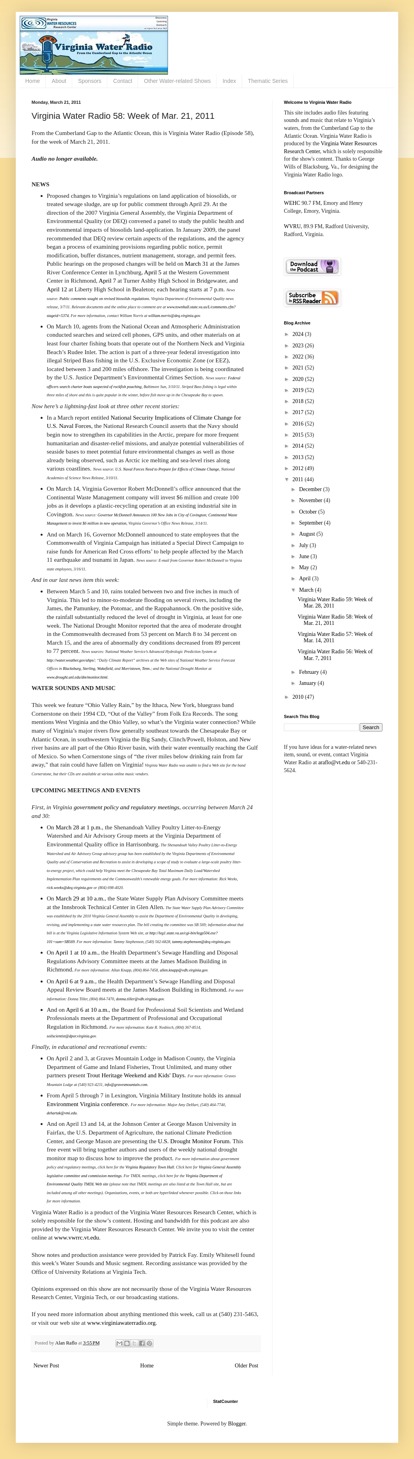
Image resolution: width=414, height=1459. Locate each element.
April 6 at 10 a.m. (87, 1009)
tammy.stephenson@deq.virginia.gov (201, 942)
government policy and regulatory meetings (126, 807)
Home (32, 81)
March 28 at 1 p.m (78, 827)
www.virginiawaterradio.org (121, 1322)
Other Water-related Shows (177, 81)
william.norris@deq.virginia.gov (174, 315)
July (304, 545)
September (311, 523)
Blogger (236, 1424)
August (307, 534)
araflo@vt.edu (334, 762)
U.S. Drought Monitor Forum (194, 1141)
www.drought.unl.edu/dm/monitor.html (77, 677)
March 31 (196, 263)
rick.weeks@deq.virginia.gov (70, 887)
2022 (299, 357)
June (304, 556)
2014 (299, 446)
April (305, 578)
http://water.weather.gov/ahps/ (71, 660)
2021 (299, 368)
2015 (299, 435)
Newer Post (46, 1366)
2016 (299, 424)
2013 (299, 457)
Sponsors (89, 81)
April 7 (107, 280)
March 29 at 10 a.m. (80, 898)
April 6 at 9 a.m (74, 981)
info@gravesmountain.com (125, 1084)
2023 (299, 346)
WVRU (292, 226)
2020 (299, 379)
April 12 (57, 289)
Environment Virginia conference (87, 1104)
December (311, 489)
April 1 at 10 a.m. (76, 952)
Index (229, 81)
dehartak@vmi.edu (62, 1113)
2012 (299, 468)
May (304, 567)
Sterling (89, 668)
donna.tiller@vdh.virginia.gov (140, 999)
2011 (299, 479)
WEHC (292, 203)
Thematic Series (268, 81)
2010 (299, 697)
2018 (299, 401)
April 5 (152, 272)
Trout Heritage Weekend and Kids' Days (136, 1075)
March (307, 590)
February (309, 672)
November (311, 500)
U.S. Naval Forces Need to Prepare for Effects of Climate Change (167, 469)
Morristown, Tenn (135, 668)
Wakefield (104, 668)
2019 (299, 390)
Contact (122, 81)
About (59, 81)
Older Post (247, 1366)
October (308, 512)
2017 (299, 412)
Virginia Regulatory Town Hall (149, 1167)
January (308, 683)
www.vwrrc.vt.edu (76, 1237)
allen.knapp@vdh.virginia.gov (183, 970)
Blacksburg (72, 668)
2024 (299, 334)
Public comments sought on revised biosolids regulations (104, 298)
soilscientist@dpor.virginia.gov (71, 1036)
